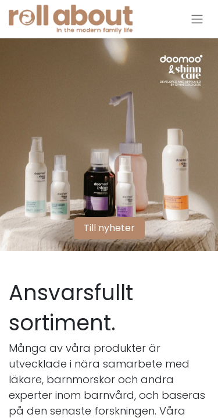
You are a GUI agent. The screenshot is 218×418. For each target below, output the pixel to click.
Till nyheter (109, 228)
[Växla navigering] (197, 19)
